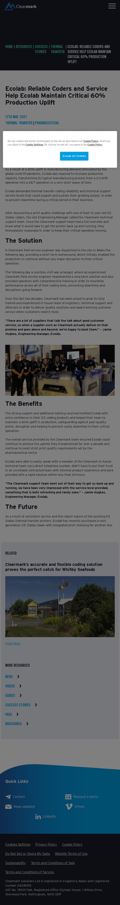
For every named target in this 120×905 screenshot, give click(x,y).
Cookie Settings (34, 144)
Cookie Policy (90, 141)
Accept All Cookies (74, 155)
